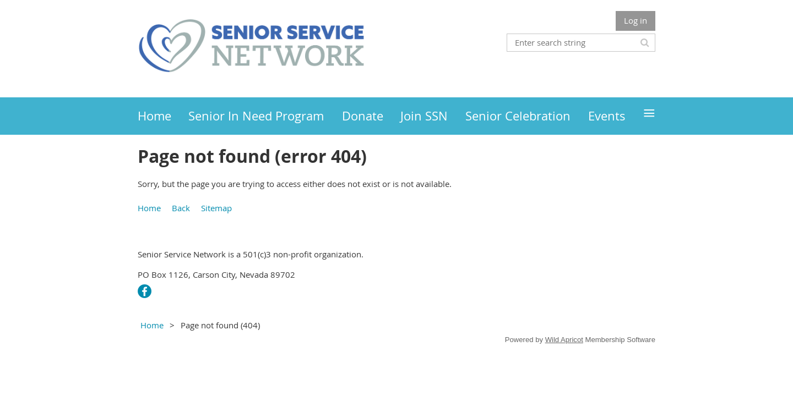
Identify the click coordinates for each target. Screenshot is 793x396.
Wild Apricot (564, 340)
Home (149, 207)
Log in (635, 20)
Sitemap (216, 207)
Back (181, 207)
